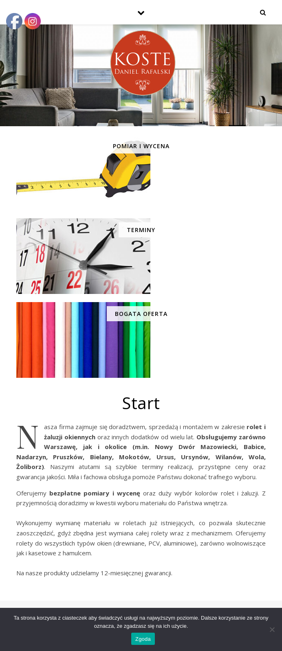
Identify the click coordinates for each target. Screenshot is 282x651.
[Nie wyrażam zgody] (272, 629)
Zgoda (143, 639)
